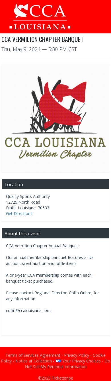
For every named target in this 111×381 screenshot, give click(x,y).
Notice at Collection (33, 361)
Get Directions (19, 213)
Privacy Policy (76, 355)
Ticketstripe (62, 378)
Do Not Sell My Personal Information (67, 363)
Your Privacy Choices (78, 361)
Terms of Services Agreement (32, 355)
